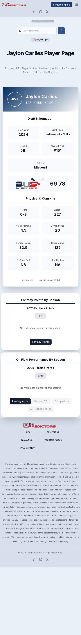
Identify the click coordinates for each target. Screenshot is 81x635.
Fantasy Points (40, 341)
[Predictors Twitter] (47, 11)
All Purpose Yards (40, 408)
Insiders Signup (61, 4)
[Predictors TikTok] (33, 11)
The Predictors (34, 552)
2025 (40, 316)
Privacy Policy (27, 448)
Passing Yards (20, 401)
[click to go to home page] (14, 4)
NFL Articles (53, 432)
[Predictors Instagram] (40, 11)
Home (28, 432)
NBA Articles (27, 440)
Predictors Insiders (53, 440)
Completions (62, 401)
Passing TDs (41, 401)
